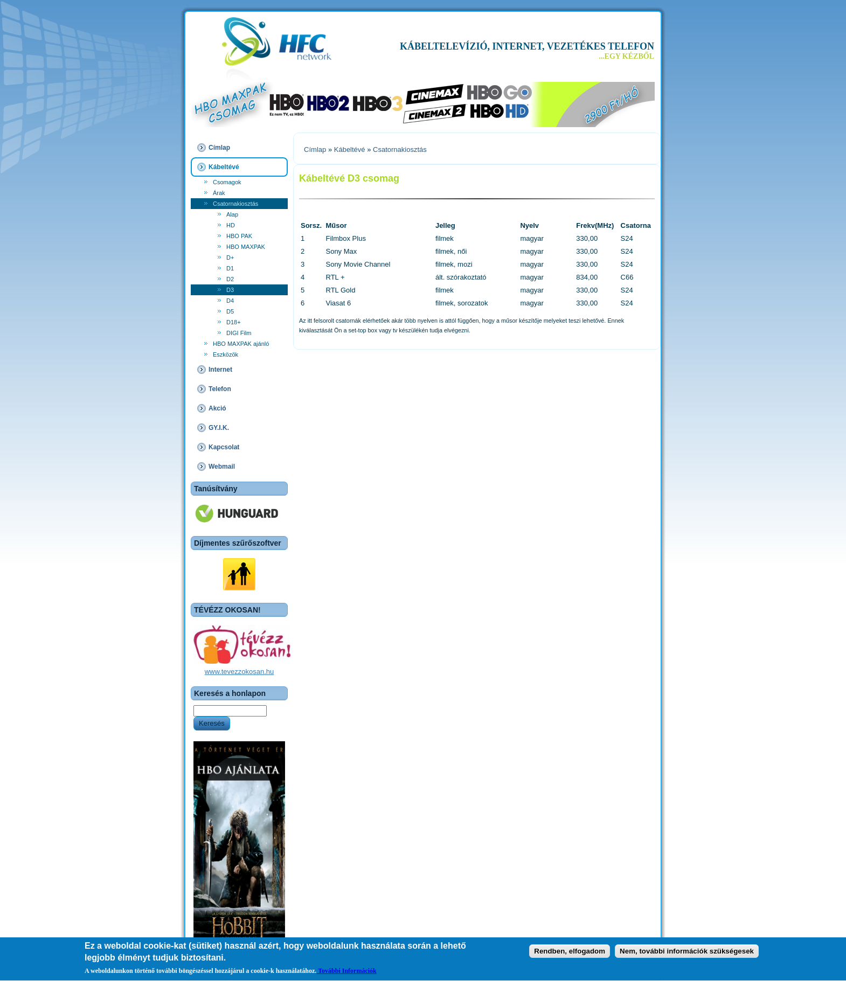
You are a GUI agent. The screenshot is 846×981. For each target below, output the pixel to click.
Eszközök (225, 354)
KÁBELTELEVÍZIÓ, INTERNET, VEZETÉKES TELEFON (527, 46)
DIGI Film (238, 333)
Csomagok (227, 182)
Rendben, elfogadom (569, 953)
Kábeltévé (349, 149)
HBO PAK (239, 236)
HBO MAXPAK (245, 246)
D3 (230, 290)
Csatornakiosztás (235, 203)
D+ (230, 257)
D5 (230, 311)
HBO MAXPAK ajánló (241, 343)
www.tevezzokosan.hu (239, 671)
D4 (230, 300)
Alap (232, 214)
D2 (230, 279)
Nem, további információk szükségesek (687, 953)
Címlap (315, 149)
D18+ (233, 322)
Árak (219, 193)
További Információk (346, 972)
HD (230, 225)
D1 (230, 268)
